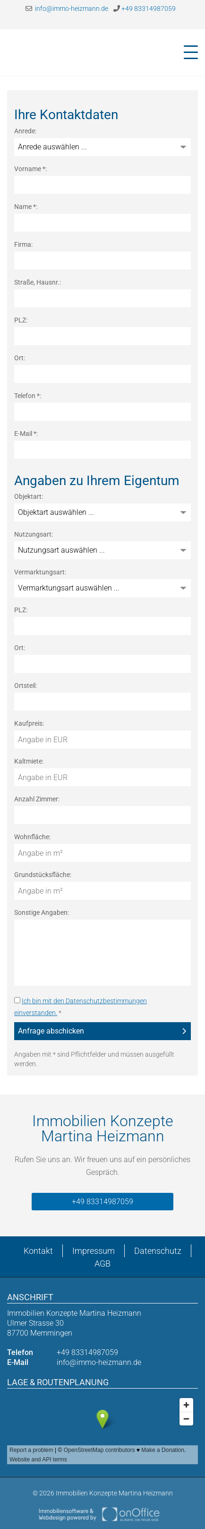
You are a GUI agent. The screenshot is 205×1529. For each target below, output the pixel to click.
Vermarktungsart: (40, 572)
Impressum (93, 1251)
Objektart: (28, 496)
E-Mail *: (26, 433)
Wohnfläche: (32, 837)
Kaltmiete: (28, 761)
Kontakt (38, 1251)
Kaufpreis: (29, 723)
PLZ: (20, 320)
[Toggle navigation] (188, 52)
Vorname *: (30, 168)
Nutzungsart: (33, 534)
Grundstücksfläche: (42, 874)
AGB (102, 1263)
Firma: (23, 244)
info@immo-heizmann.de (67, 8)
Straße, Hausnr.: (37, 282)
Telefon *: (27, 395)
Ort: (19, 358)
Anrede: (25, 131)
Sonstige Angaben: (41, 912)
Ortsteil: (25, 685)
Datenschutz (157, 1251)
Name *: (25, 206)
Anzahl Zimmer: (37, 799)
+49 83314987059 (144, 8)
